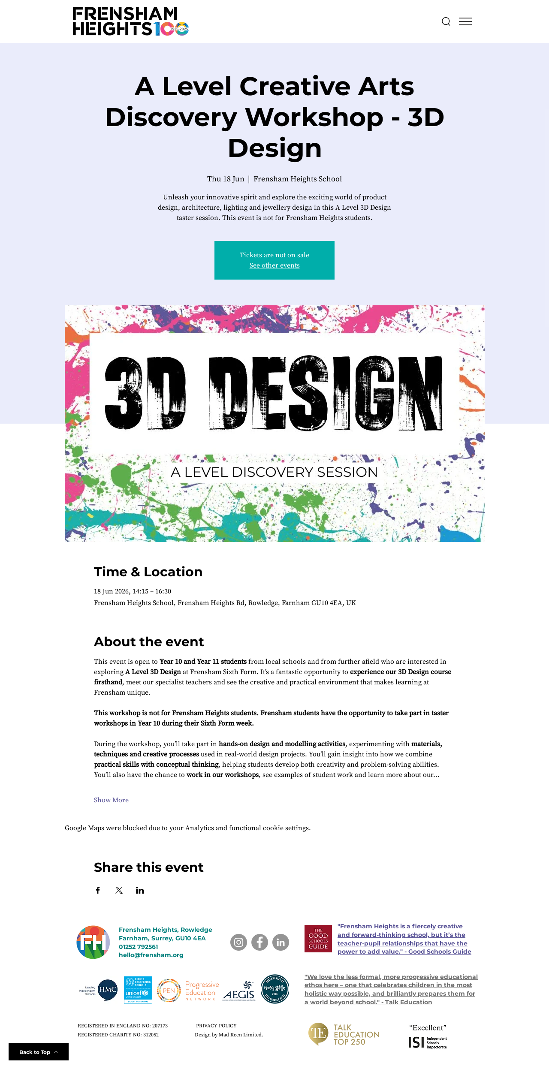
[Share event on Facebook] (98, 890)
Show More (111, 800)
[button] (465, 21)
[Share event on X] (119, 890)
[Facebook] (259, 942)
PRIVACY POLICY (216, 1026)
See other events (275, 265)
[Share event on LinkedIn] (140, 890)
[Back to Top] (39, 1051)
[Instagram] (238, 942)
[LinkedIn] (280, 942)
